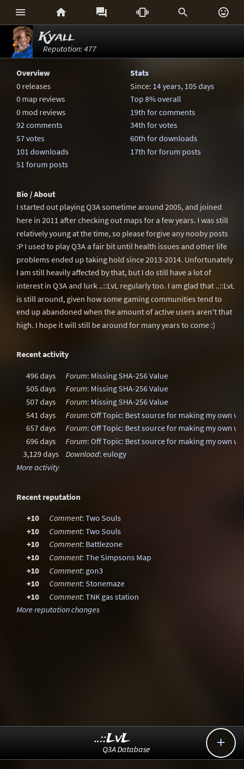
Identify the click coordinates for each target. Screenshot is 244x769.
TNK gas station (112, 596)
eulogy (114, 454)
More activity (37, 467)
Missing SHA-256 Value (129, 375)
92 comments (39, 125)
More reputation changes (57, 609)
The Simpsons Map (118, 557)
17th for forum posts (165, 151)
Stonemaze (105, 583)
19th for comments (162, 112)
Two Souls (103, 518)
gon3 (94, 570)
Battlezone (104, 544)
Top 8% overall (155, 99)
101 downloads (42, 151)
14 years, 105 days (183, 86)
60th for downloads (163, 138)
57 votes (30, 138)
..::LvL (112, 739)
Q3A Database (126, 749)
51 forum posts (42, 164)
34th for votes (153, 125)
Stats (139, 73)
